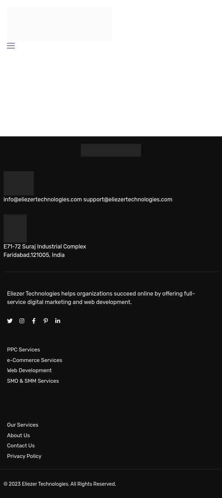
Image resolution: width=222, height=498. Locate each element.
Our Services (22, 424)
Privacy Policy (24, 456)
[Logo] (59, 24)
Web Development (29, 370)
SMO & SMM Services (33, 381)
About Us (18, 435)
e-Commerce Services (34, 360)
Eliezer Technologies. (45, 484)
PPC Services (23, 350)
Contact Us (21, 445)
